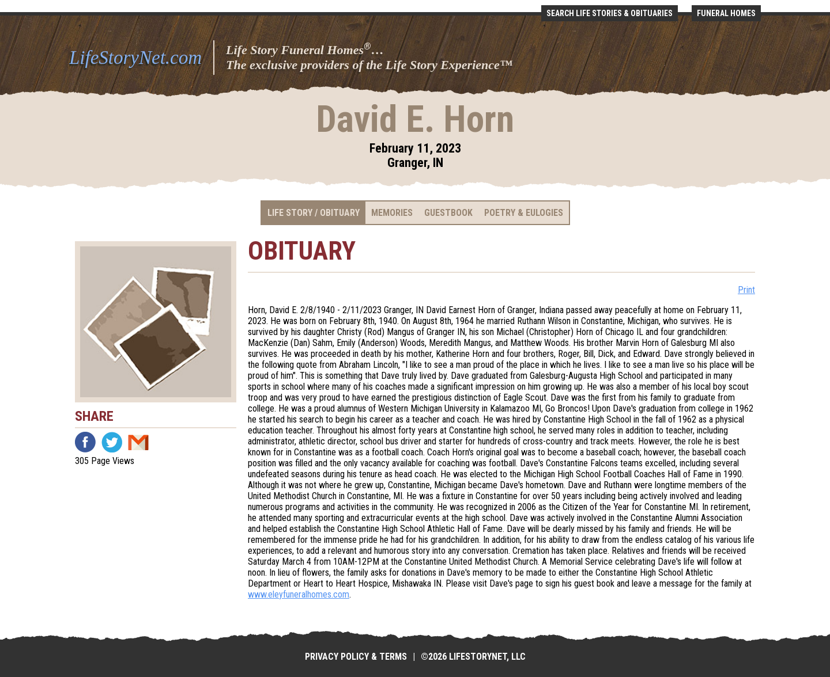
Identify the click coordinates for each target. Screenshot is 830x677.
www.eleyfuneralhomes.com (298, 594)
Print (746, 289)
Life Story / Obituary (313, 212)
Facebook (85, 442)
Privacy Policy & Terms (356, 656)
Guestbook (448, 212)
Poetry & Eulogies (523, 212)
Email (138, 442)
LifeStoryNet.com (135, 57)
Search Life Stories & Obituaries (609, 13)
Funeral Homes (726, 13)
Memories (392, 212)
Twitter (111, 442)
